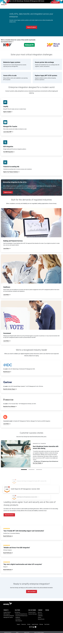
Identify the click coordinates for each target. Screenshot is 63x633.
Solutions (17, 610)
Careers (39, 617)
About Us (40, 612)
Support (18, 624)
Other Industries (18, 620)
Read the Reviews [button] (9, 514)
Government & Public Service (21, 615)
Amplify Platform (7, 612)
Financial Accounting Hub (9, 615)
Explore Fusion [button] (7, 192)
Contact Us (55, 2)
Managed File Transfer (8, 617)
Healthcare (17, 617)
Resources (23, 624)
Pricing (47, 610)
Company (40, 610)
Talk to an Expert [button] (31, 591)
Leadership (40, 615)
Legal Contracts (35, 624)
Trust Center (46, 624)
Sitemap (41, 624)
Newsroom (40, 614)
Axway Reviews (41, 619)
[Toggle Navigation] (61, 2)
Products (6, 610)
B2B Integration (7, 614)
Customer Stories (32, 612)
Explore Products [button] (31, 27)
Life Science (18, 619)
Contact (28, 624)
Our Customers (32, 610)
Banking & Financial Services (21, 614)
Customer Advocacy (32, 614)
